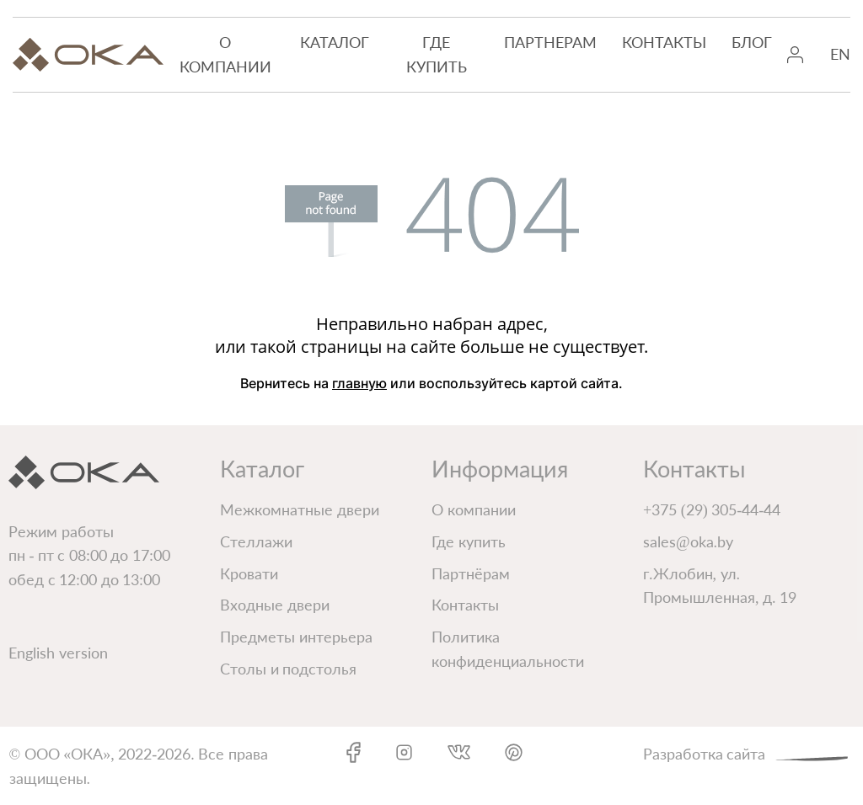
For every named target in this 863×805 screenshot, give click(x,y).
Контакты (664, 42)
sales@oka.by (688, 541)
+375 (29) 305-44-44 (711, 509)
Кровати (249, 573)
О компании (225, 54)
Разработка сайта (749, 752)
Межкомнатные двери (299, 509)
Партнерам (550, 42)
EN (840, 54)
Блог (752, 42)
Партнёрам (471, 573)
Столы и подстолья (288, 668)
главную (359, 383)
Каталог (334, 42)
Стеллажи (256, 541)
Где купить (436, 54)
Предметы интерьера (296, 636)
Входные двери (275, 604)
